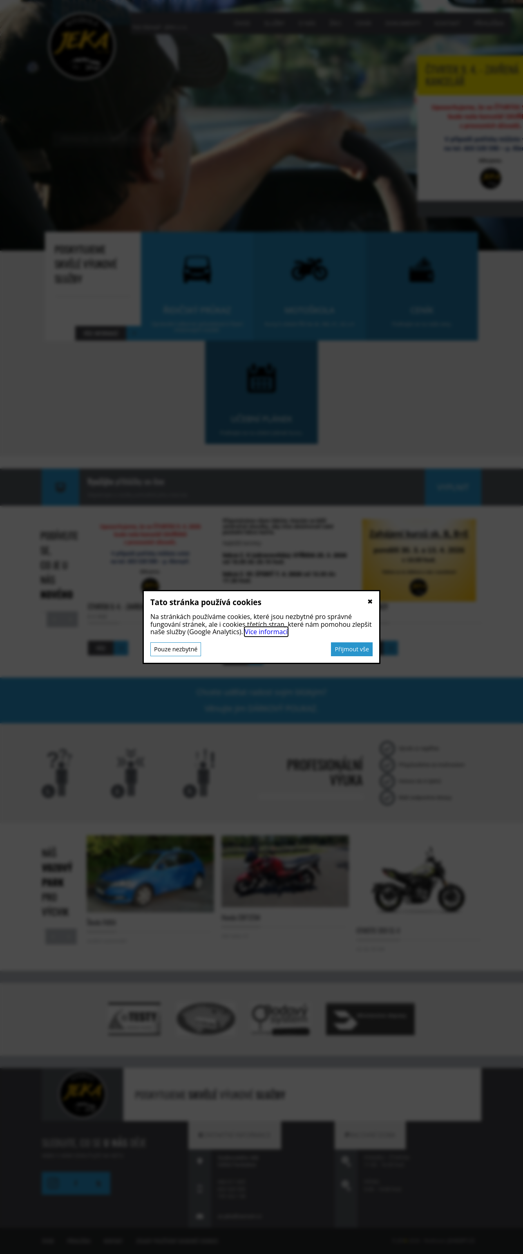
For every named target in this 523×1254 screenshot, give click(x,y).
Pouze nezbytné (175, 649)
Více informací (266, 631)
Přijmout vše (352, 649)
